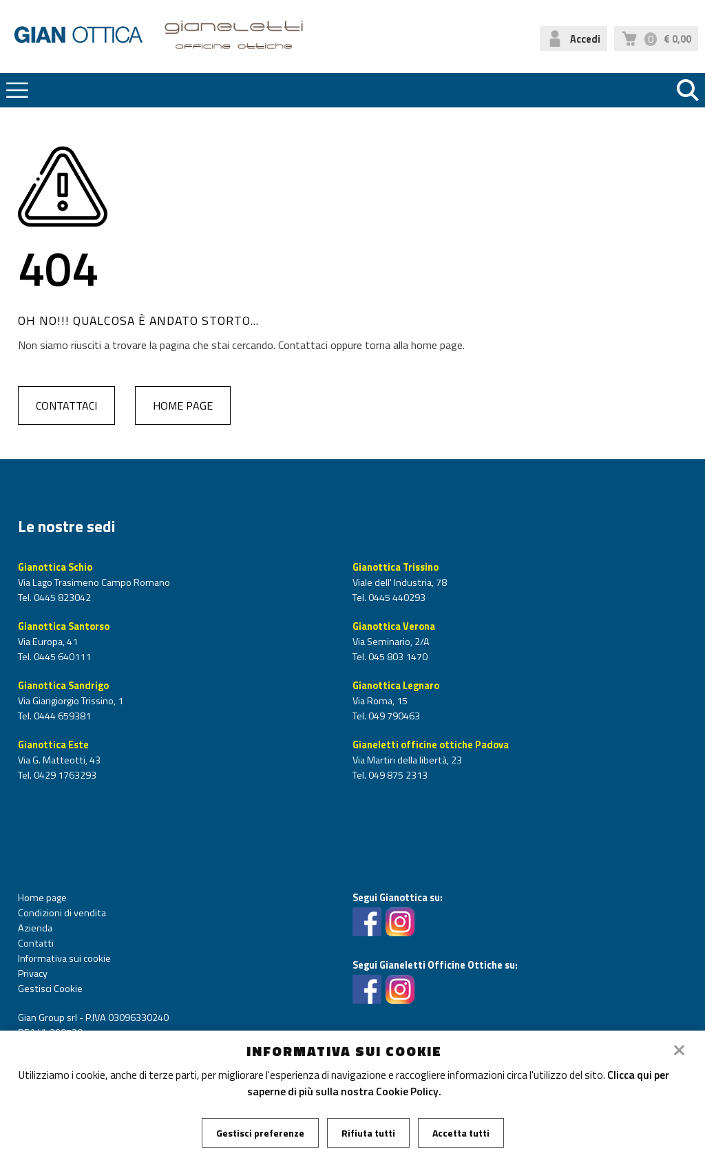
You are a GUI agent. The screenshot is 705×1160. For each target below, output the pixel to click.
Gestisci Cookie (50, 988)
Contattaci (66, 405)
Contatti (36, 943)
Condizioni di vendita (62, 912)
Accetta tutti (461, 1133)
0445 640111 (61, 656)
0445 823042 (61, 597)
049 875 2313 (397, 775)
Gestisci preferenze (260, 1133)
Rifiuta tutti (368, 1133)
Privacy (33, 973)
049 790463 (393, 716)
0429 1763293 (64, 775)
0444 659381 (61, 716)
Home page (183, 405)
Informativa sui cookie (64, 958)
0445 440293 (395, 597)
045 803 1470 (397, 656)
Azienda (35, 928)
